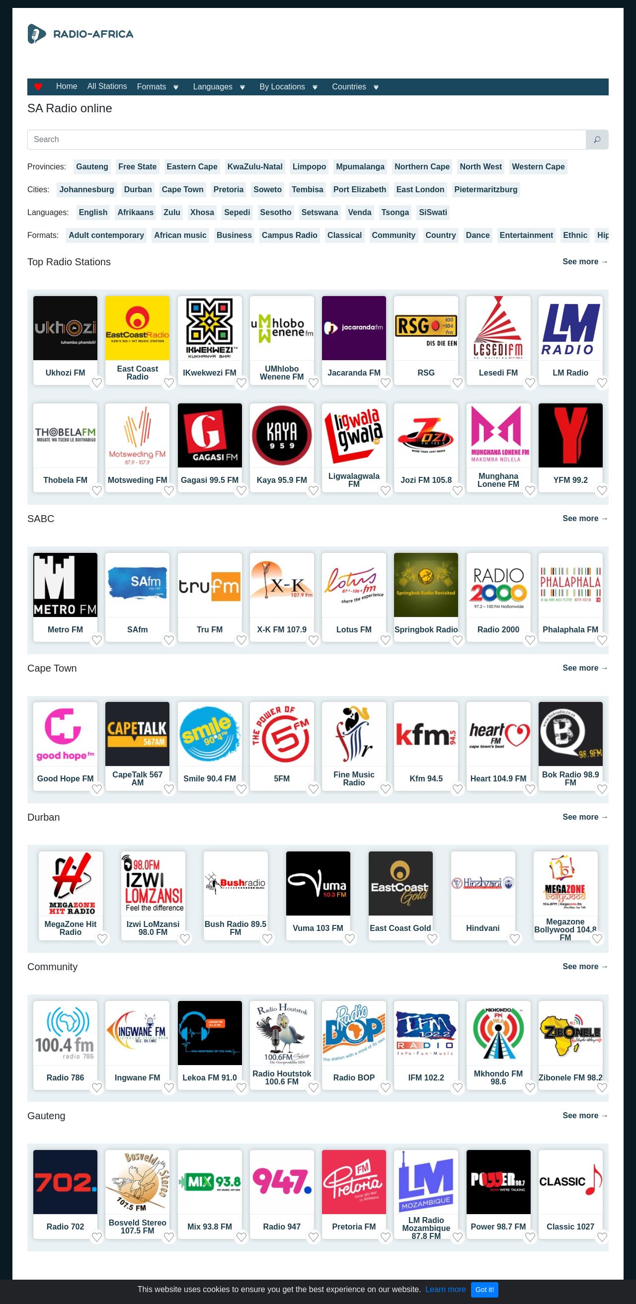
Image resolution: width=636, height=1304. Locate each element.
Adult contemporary (106, 235)
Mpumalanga (360, 166)
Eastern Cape (192, 166)
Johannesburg (86, 189)
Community (394, 235)
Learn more (445, 1289)
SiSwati (433, 212)
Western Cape (538, 166)
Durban (138, 189)
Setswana (320, 212)
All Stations (107, 86)
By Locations (283, 86)
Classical (344, 235)
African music (180, 235)
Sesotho (276, 212)
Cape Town (183, 189)
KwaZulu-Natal (255, 166)
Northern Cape (422, 166)
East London (421, 189)
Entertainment (527, 235)
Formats (151, 86)
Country (441, 235)
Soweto (267, 189)
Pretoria (228, 189)
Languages (213, 86)
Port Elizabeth (360, 189)
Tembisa (307, 189)
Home (67, 86)
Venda (360, 212)
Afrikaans (135, 212)
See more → (586, 261)
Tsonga (395, 212)
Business (234, 235)
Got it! (485, 1290)
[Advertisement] (409, 49)
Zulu (171, 212)
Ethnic (575, 235)
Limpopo (309, 166)
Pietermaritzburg (486, 189)
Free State (137, 166)
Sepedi (237, 212)
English (93, 212)
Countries (349, 86)
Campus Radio (290, 235)
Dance (478, 235)
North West (481, 166)
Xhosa (202, 212)
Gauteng (92, 166)
